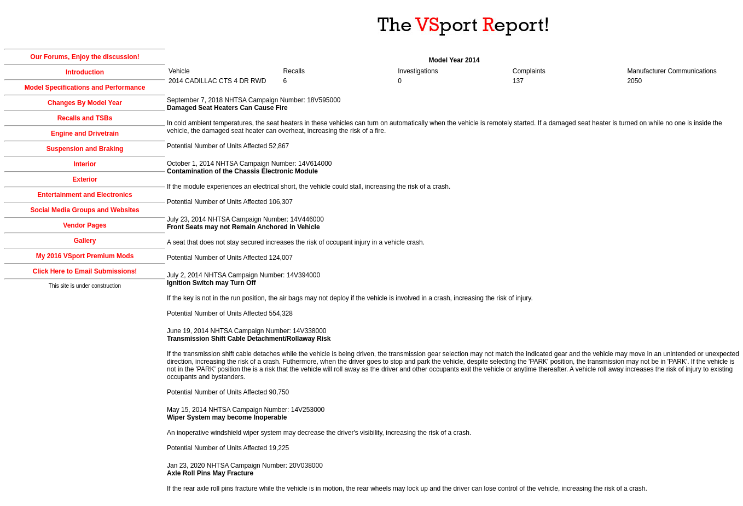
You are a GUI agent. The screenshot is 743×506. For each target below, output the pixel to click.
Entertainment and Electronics (84, 195)
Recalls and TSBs (85, 118)
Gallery (85, 241)
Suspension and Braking (85, 149)
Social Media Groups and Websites (84, 210)
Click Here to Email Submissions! (85, 271)
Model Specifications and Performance (85, 87)
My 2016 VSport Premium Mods (85, 256)
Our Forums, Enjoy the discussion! (84, 57)
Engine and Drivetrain (85, 133)
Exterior (84, 179)
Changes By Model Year (85, 103)
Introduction (85, 72)
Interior (84, 164)
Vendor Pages (84, 225)
